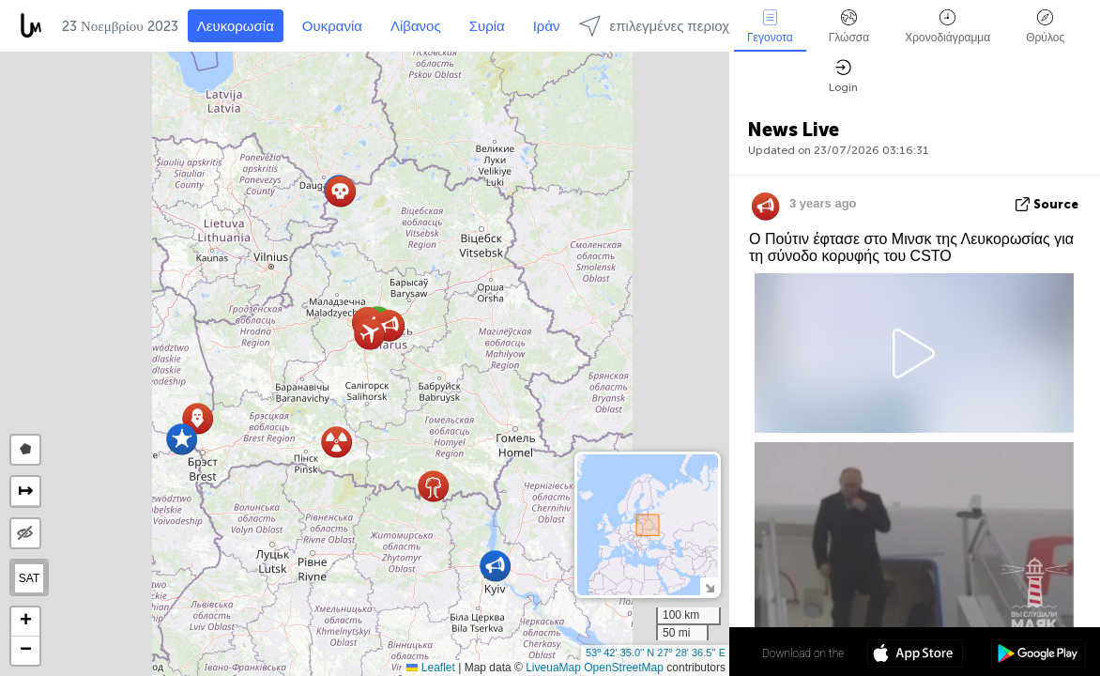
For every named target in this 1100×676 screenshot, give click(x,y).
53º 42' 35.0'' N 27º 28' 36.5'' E (656, 652)
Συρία (487, 26)
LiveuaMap (553, 667)
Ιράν (546, 26)
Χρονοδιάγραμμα (947, 26)
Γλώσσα (849, 26)
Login (843, 76)
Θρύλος (1045, 26)
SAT (29, 578)
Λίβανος (415, 26)
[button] (369, 333)
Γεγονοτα (770, 26)
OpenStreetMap (624, 667)
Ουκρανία (332, 26)
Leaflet (430, 667)
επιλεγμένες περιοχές (660, 26)
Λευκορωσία (235, 26)
